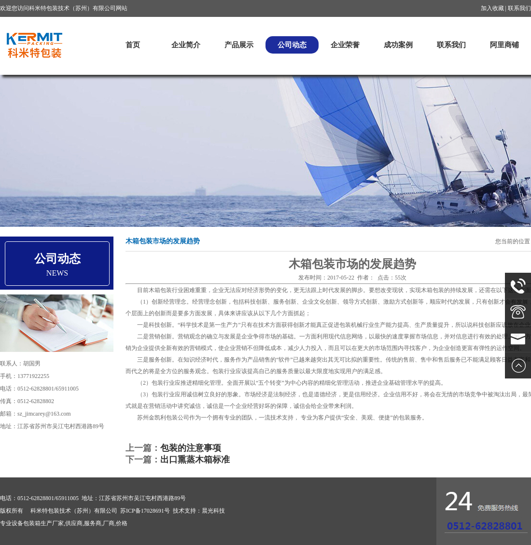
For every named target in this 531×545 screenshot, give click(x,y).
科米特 (34, 45)
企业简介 (185, 45)
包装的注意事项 (190, 448)
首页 (133, 45)
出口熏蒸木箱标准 (195, 459)
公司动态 (292, 45)
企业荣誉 (345, 45)
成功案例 (398, 45)
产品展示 (238, 45)
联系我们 (519, 8)
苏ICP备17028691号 (145, 510)
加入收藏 (492, 8)
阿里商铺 (504, 45)
